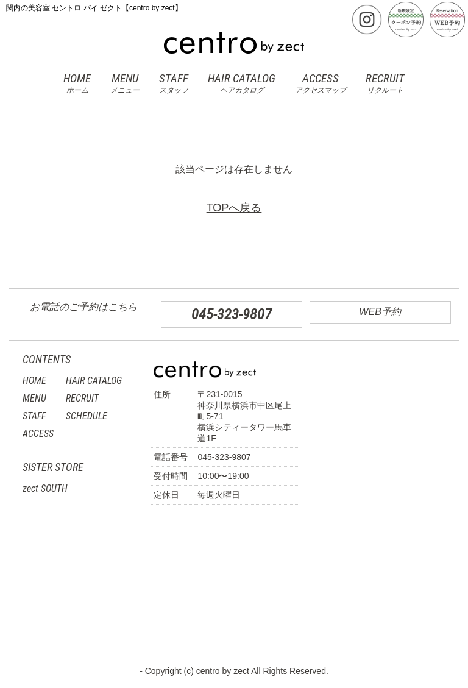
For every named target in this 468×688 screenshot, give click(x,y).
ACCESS (320, 83)
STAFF (173, 83)
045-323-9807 (231, 314)
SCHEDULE (86, 416)
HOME (77, 83)
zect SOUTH (45, 488)
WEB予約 (379, 312)
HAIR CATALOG (241, 83)
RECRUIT (385, 83)
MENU (125, 83)
